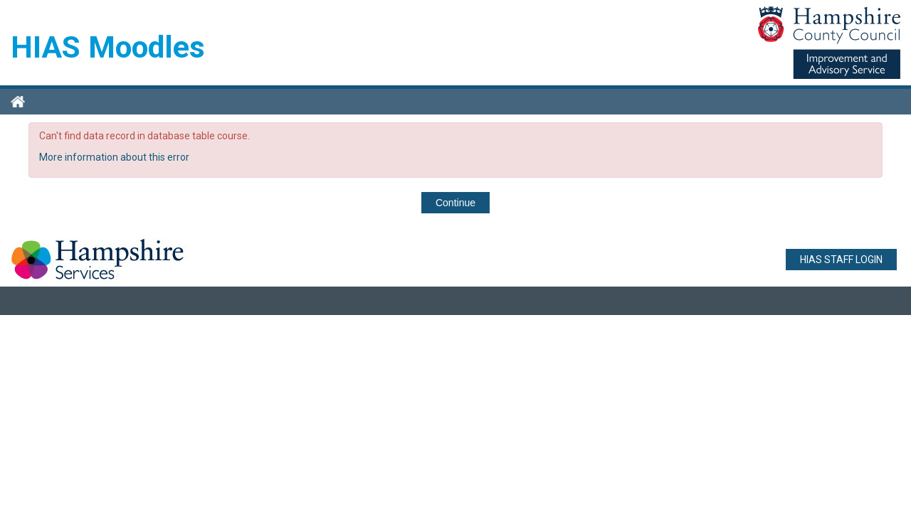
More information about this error (114, 157)
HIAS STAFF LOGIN (841, 259)
